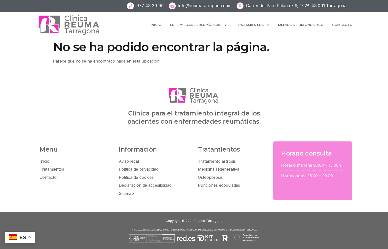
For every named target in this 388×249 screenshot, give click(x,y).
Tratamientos (252, 25)
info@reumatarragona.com (205, 5)
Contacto (342, 25)
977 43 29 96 (150, 5)
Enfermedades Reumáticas (198, 25)
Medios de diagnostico (300, 25)
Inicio (156, 25)
